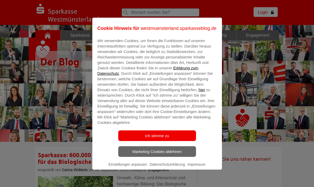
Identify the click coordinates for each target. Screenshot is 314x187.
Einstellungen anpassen (127, 168)
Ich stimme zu (157, 139)
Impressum (196, 168)
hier (202, 93)
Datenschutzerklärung (167, 168)
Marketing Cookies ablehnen (157, 155)
